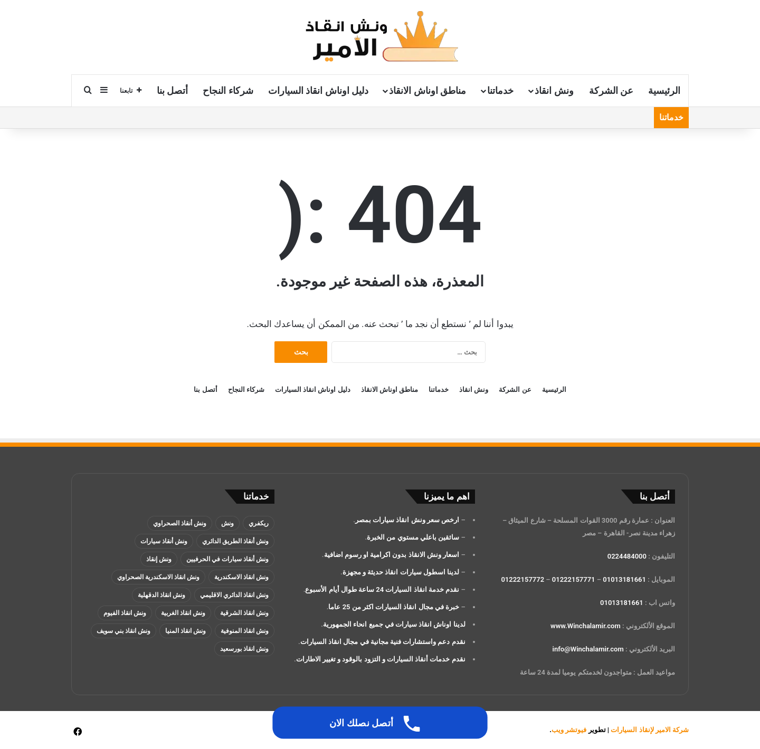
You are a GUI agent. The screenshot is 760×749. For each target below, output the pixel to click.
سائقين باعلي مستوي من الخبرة (413, 537)
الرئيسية (664, 90)
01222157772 (522, 579)
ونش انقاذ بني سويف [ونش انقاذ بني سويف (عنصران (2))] (123, 631)
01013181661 (624, 579)
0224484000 (627, 556)
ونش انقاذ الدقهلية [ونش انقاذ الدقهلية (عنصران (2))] (161, 595)
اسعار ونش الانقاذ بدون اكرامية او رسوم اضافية (392, 555)
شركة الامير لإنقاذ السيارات (650, 730)
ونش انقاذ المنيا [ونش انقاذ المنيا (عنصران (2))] (185, 631)
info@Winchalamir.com (588, 649)
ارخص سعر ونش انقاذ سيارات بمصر (407, 520)
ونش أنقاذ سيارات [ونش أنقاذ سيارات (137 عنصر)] (163, 541)
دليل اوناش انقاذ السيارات (318, 90)
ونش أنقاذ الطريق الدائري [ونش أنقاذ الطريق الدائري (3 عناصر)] (235, 541)
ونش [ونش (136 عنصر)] (227, 523)
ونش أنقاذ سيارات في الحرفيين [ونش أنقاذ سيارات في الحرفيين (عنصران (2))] (227, 559)
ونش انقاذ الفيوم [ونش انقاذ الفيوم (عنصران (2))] (124, 613)
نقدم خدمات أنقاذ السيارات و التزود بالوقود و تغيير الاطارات (381, 659)
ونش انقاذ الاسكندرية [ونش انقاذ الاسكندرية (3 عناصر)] (241, 577)
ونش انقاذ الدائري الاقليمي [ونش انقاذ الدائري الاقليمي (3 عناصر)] (234, 595)
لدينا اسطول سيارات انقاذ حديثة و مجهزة (401, 572)
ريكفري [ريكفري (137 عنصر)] (259, 523)
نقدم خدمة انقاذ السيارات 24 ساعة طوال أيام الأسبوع (382, 589)
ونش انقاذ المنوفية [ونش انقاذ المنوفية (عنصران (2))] (245, 631)
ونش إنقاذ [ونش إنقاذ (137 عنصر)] (159, 559)
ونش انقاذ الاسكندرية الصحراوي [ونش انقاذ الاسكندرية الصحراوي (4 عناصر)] (158, 577)
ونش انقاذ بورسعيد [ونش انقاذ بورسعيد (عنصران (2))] (244, 648)
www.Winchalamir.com (585, 626)
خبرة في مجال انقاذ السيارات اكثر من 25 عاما (393, 607)
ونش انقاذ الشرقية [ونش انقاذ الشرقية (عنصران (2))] (244, 613)
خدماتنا (500, 90)
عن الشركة (611, 90)
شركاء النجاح (228, 90)
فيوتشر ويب (569, 730)
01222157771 (573, 579)
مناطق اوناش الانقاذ (427, 90)
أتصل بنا (172, 90)
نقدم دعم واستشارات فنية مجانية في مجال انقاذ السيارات (383, 642)
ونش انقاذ (554, 90)
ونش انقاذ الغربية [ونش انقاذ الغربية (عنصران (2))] (183, 613)
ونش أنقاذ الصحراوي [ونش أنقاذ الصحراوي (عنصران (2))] (179, 523)
